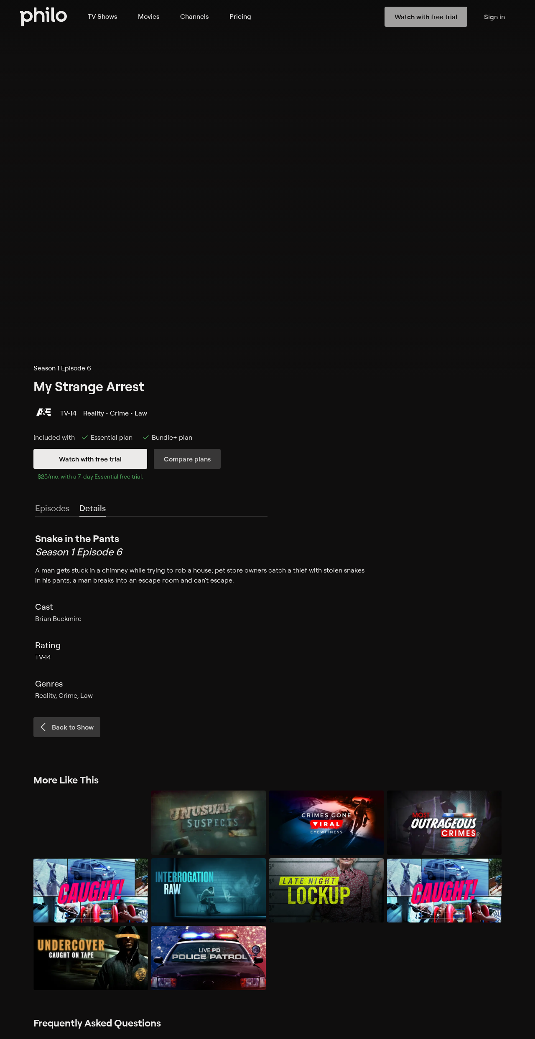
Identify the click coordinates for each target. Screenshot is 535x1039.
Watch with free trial (90, 459)
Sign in (494, 17)
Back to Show (66, 727)
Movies (148, 16)
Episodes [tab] (52, 508)
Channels (194, 16)
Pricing (240, 16)
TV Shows (102, 16)
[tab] (92, 509)
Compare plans (187, 459)
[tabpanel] (267, 616)
